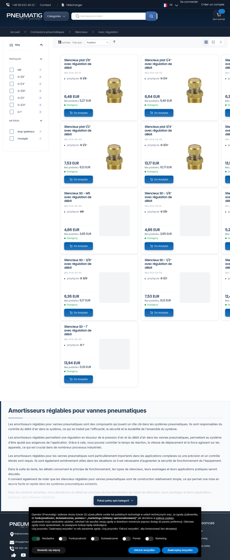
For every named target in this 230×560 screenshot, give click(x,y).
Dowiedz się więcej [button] (48, 550)
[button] (25, 45)
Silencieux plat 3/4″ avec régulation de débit (158, 130)
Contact (45, 5)
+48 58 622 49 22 (23, 5)
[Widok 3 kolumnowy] (206, 42)
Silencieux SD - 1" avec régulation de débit (77, 330)
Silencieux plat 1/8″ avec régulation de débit (77, 64)
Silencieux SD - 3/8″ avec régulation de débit (78, 264)
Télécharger (74, 5)
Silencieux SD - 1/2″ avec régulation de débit (158, 264)
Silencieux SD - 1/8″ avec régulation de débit (158, 197)
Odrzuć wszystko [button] (144, 550)
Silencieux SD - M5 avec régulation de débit (77, 197)
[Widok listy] (220, 42)
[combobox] (114, 16)
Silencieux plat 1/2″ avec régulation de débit (77, 130)
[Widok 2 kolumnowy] (213, 42)
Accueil (15, 32)
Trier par (77, 42)
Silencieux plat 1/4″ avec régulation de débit (158, 64)
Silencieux (81, 32)
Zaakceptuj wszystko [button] (180, 550)
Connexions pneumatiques (48, 32)
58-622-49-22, (23, 540)
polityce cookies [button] (165, 518)
